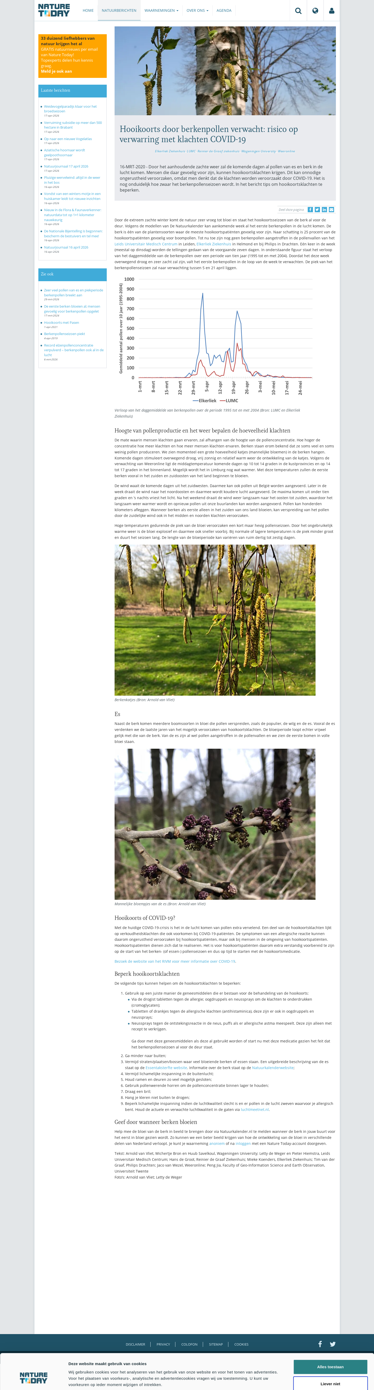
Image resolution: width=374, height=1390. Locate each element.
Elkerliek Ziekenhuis (170, 151)
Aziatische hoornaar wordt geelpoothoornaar (64, 152)
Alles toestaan (330, 1338)
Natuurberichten (119, 10)
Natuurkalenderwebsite (273, 1067)
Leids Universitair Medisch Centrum (146, 243)
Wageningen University (258, 151)
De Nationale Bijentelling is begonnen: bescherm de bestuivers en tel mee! (73, 233)
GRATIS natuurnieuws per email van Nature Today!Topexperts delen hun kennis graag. (69, 60)
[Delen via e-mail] (331, 209)
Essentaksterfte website (166, 1067)
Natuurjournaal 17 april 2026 (66, 166)
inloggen (243, 1143)
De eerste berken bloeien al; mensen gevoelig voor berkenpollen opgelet (72, 309)
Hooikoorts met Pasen (61, 322)
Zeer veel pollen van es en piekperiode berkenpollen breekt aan (73, 292)
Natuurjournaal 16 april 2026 (66, 247)
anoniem (217, 1143)
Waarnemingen (162, 10)
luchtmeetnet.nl (255, 1109)
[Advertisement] (225, 1229)
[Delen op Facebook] (310, 209)
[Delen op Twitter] (317, 209)
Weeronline (286, 151)
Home (88, 10)
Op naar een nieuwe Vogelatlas (68, 138)
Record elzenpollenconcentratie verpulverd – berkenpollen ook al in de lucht (74, 350)
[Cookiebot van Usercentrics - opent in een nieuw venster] (34, 1380)
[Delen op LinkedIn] (324, 209)
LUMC (191, 151)
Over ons (198, 10)
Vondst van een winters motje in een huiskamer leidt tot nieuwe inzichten (72, 196)
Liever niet (330, 1355)
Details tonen (282, 1379)
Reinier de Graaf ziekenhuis (219, 151)
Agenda (224, 10)
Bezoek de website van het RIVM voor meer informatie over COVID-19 (175, 961)
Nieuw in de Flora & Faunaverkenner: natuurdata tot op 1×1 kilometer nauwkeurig (72, 214)
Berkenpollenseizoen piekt (64, 333)
